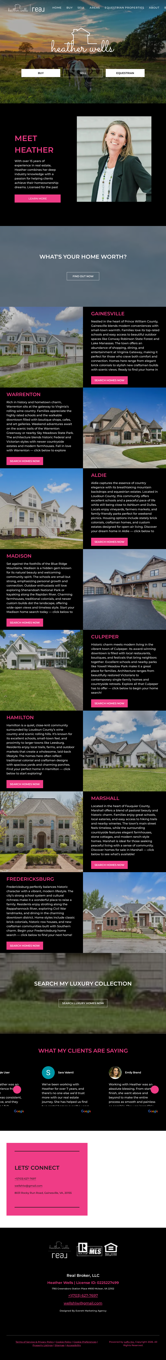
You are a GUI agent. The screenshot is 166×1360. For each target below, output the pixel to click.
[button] (26, 7)
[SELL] (83, 73)
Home (56, 7)
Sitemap (60, 1345)
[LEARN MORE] (38, 198)
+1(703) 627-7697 (83, 1295)
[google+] (89, 1265)
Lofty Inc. (129, 1341)
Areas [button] (95, 7)
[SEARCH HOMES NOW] (109, 380)
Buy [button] (69, 7)
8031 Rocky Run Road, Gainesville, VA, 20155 (43, 1192)
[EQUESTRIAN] (125, 73)
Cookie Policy (63, 1341)
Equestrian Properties (124, 7)
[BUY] (40, 73)
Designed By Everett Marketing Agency (83, 1310)
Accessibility (73, 1345)
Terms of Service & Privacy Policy (35, 1341)
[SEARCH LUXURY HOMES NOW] (83, 1003)
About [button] (154, 7)
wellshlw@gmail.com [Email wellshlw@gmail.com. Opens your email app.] (83, 1303)
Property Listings (43, 1345)
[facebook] (76, 1265)
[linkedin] (83, 1265)
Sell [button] (81, 7)
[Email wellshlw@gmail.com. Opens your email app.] (28, 1185)
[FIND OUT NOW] (83, 276)
